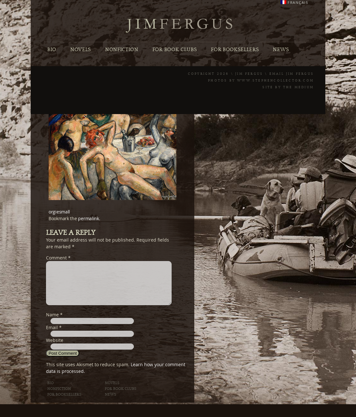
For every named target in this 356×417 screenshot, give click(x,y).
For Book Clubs (174, 49)
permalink (88, 218)
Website (54, 348)
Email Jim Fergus (291, 74)
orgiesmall (59, 212)
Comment (58, 258)
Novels (80, 49)
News (281, 49)
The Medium (298, 87)
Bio (51, 49)
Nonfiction (121, 49)
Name (52, 322)
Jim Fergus (179, 26)
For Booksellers (235, 49)
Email (52, 335)
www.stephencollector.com (275, 80)
